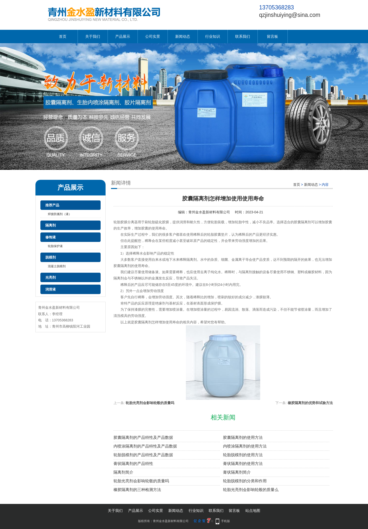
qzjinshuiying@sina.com (289, 15)
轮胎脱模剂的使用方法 (243, 455)
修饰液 (50, 237)
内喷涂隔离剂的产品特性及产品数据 (145, 446)
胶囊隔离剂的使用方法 (243, 437)
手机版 (225, 521)
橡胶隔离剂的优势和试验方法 (310, 403)
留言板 (272, 36)
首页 (62, 36)
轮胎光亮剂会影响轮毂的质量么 (251, 490)
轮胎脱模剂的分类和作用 (245, 481)
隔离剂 (50, 225)
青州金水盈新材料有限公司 (209, 212)
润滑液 (50, 289)
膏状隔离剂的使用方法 (243, 463)
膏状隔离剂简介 (237, 472)
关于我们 (92, 36)
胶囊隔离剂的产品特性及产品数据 (143, 437)
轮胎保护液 (55, 246)
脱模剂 (50, 257)
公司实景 (152, 36)
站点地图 (252, 510)
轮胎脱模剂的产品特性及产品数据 (143, 455)
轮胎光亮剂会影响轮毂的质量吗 (150, 403)
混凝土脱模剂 (57, 266)
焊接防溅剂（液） (60, 214)
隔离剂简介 (123, 472)
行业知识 (212, 36)
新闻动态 (182, 36)
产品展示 (122, 36)
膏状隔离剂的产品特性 (133, 463)
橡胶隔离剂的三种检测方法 (137, 490)
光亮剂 (50, 277)
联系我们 (242, 36)
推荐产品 (52, 205)
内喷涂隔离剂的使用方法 (245, 446)
